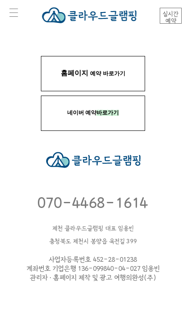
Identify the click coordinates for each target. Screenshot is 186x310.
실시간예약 (171, 17)
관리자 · (41, 278)
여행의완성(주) (135, 278)
